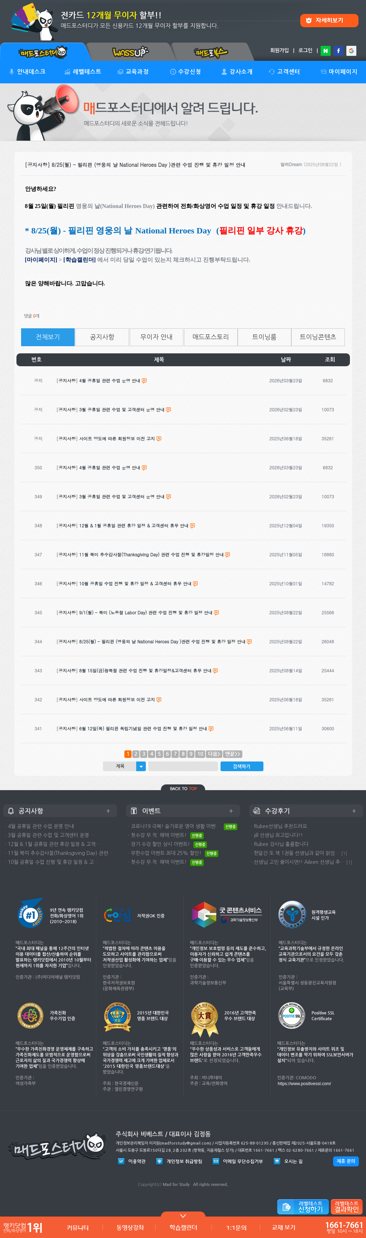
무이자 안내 (156, 337)
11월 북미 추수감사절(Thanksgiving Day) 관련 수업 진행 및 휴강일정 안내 (151, 554)
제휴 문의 (346, 1161)
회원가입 (279, 50)
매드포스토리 (211, 337)
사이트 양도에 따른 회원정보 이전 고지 (117, 699)
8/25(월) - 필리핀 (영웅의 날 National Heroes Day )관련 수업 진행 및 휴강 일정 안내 (162, 641)
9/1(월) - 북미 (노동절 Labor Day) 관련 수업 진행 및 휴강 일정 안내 (146, 612)
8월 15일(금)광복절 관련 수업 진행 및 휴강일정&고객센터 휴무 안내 (145, 670)
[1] (344, 853)
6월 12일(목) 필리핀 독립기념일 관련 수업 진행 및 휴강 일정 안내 (143, 728)
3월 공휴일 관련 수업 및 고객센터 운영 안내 (122, 496)
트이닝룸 (264, 337)
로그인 (305, 50)
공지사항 (102, 337)
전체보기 (48, 337)
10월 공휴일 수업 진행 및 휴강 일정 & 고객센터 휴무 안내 (135, 583)
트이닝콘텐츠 (318, 337)
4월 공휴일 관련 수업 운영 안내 (109, 467)
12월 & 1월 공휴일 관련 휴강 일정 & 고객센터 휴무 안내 (134, 525)
